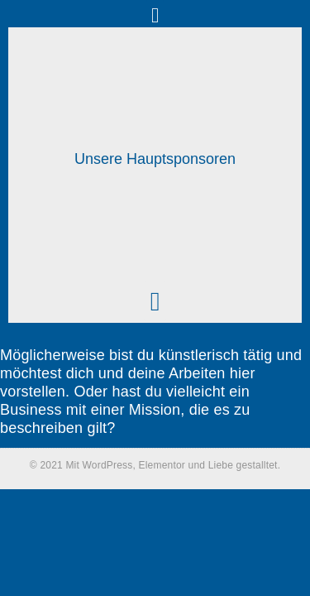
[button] (155, 15)
